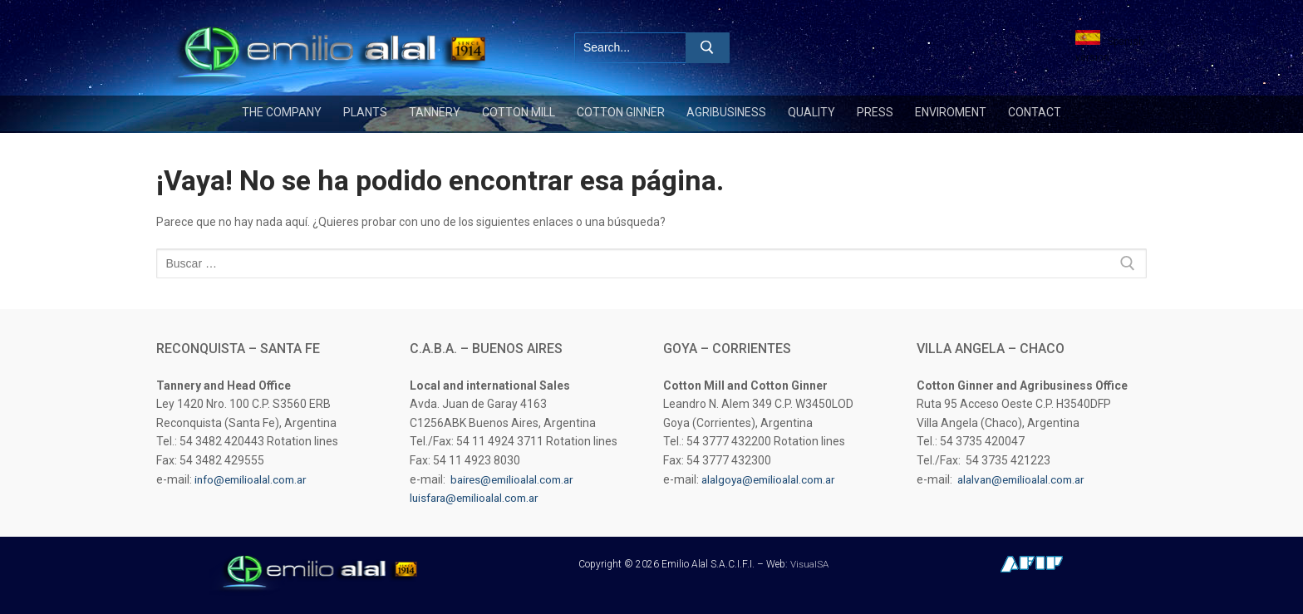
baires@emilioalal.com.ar (516, 479)
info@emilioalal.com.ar (254, 479)
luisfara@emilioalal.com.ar (479, 497)
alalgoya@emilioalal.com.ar (773, 479)
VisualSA (809, 564)
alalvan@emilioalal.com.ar (1025, 479)
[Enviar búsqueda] (707, 47)
